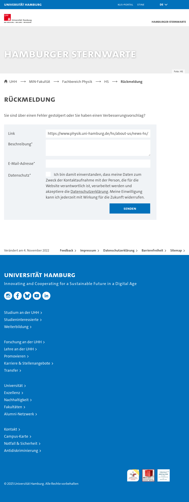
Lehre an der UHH (19, 349)
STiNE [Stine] (140, 4)
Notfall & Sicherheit (20, 443)
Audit (146, 471)
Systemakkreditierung (179, 471)
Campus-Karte (16, 436)
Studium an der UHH (21, 312)
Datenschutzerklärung (89, 191)
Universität (13, 385)
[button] (163, 4)
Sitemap (176, 250)
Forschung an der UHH (23, 341)
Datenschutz (19, 175)
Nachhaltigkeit (16, 399)
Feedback (66, 250)
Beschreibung (20, 144)
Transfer (11, 370)
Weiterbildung (16, 326)
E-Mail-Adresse (21, 163)
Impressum (88, 250)
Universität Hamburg (23, 4)
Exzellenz (12, 392)
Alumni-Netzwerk (19, 414)
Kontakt (10, 429)
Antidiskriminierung (21, 450)
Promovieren (15, 356)
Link (11, 133)
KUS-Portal (125, 4)
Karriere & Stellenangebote (27, 363)
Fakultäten (13, 406)
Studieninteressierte (21, 319)
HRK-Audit (161, 473)
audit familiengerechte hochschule (133, 475)
